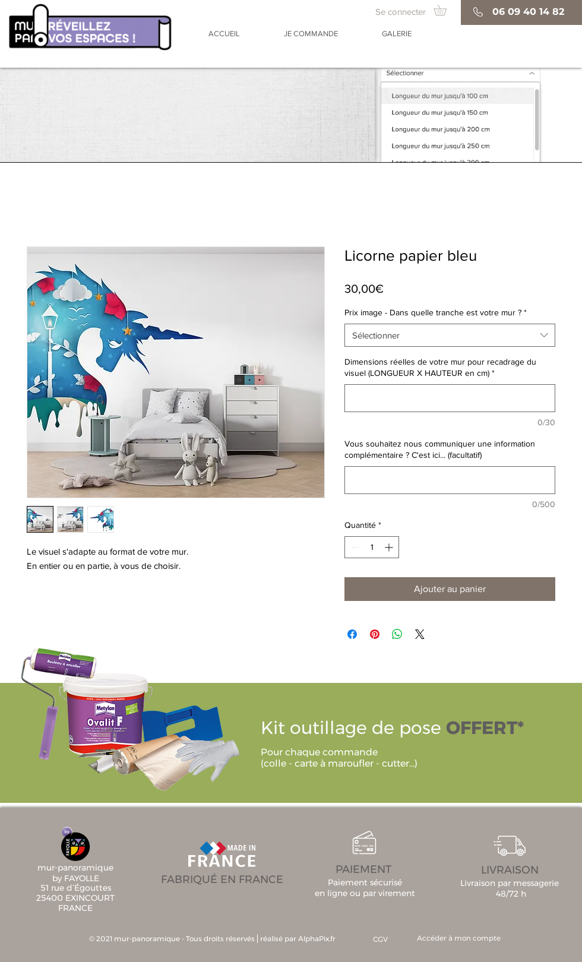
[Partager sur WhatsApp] (397, 634)
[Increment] (389, 547)
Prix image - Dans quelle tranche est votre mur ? (435, 312)
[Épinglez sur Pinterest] (375, 634)
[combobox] (449, 335)
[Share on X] (420, 634)
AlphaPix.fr (317, 938)
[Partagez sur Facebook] (352, 634)
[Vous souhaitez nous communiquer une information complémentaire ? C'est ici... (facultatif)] (450, 480)
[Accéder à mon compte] (459, 938)
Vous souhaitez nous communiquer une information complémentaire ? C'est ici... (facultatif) (439, 449)
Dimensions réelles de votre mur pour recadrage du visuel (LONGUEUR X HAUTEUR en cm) (440, 367)
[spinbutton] (371, 547)
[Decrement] (353, 547)
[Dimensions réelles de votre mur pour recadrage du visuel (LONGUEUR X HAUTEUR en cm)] (450, 398)
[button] (445, 10)
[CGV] (380, 939)
